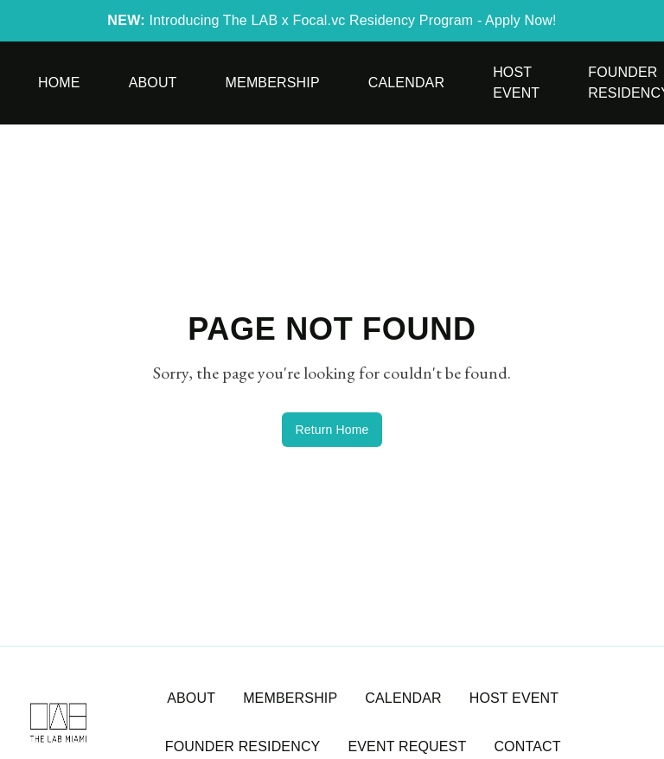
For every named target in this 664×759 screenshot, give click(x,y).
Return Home (332, 430)
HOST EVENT (514, 698)
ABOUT (191, 698)
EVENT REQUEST (407, 746)
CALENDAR (403, 698)
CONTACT (527, 746)
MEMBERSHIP (290, 698)
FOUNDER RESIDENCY (243, 746)
